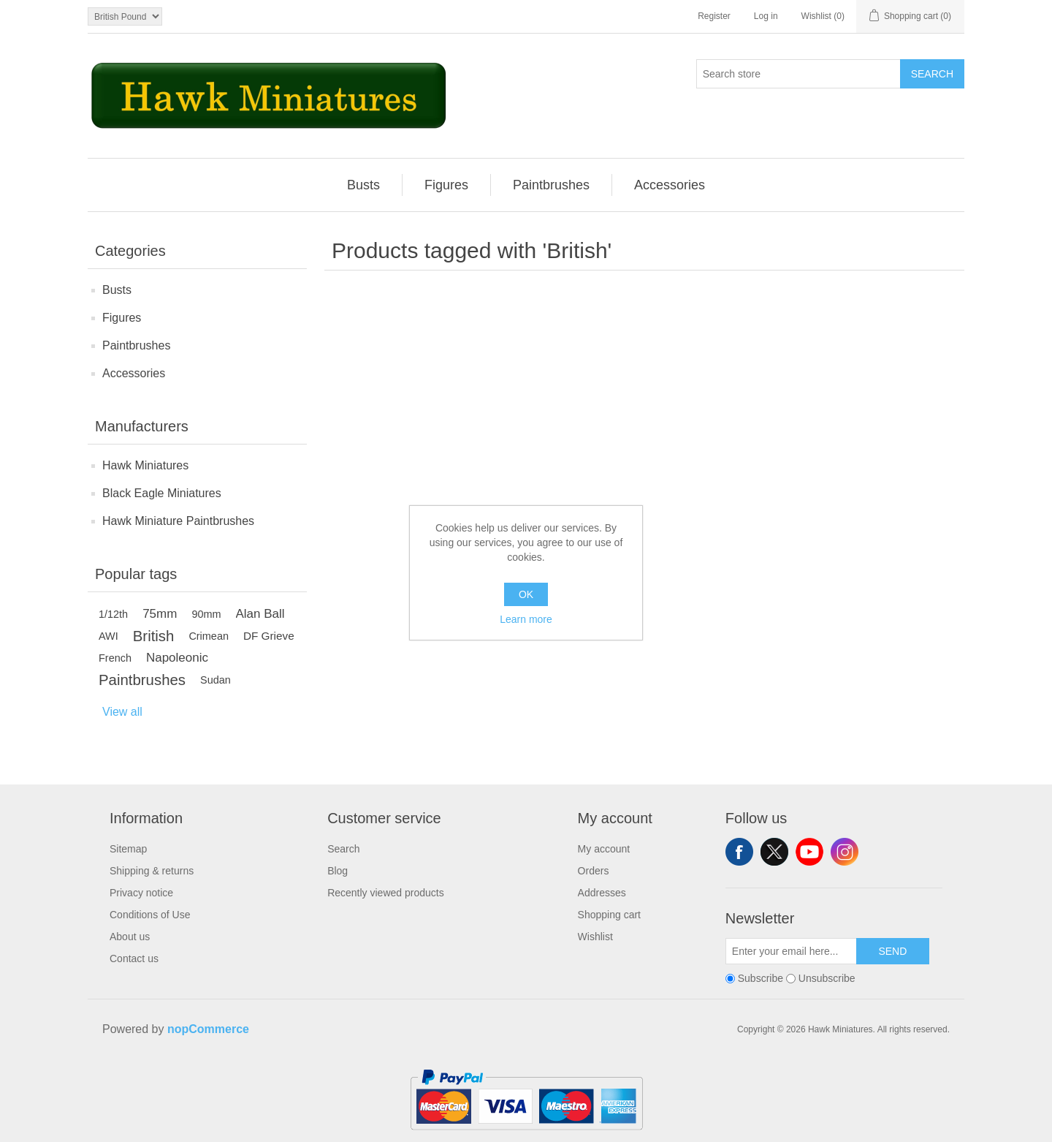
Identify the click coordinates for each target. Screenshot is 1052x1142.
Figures (121, 317)
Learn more (526, 619)
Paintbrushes (136, 345)
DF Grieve (268, 635)
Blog (337, 871)
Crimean (208, 636)
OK (526, 594)
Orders (593, 871)
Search (932, 74)
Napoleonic (177, 658)
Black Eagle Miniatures (161, 493)
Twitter (774, 852)
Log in (766, 16)
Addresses (602, 893)
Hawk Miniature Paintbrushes (178, 521)
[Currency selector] (125, 16)
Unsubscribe (826, 978)
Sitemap (128, 849)
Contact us (134, 958)
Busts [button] (363, 185)
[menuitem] (364, 185)
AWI (108, 636)
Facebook (739, 852)
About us (130, 936)
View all (122, 712)
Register (714, 16)
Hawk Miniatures (145, 465)
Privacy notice (141, 893)
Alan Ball (260, 614)
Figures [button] (446, 185)
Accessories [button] (669, 185)
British (154, 636)
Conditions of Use (150, 914)
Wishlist (595, 936)
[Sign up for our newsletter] (791, 951)
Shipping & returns (152, 871)
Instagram (844, 852)
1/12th (113, 614)
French (115, 658)
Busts (117, 290)
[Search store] (798, 73)
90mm (206, 614)
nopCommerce (208, 1029)
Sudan (215, 680)
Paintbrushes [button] (551, 185)
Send (892, 951)
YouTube (809, 852)
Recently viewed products (385, 893)
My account (604, 849)
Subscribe (760, 978)
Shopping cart (609, 914)
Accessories (133, 373)
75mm (159, 614)
